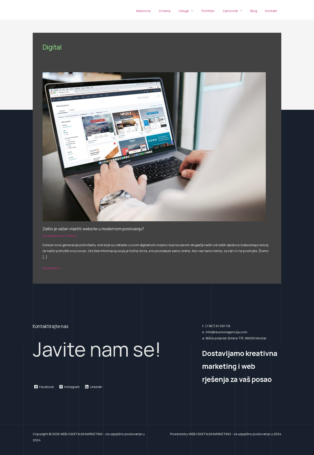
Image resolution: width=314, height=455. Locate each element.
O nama (173, 11)
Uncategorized (54, 235)
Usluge (191, 11)
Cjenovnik (234, 11)
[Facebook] (44, 387)
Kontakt (272, 11)
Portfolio (213, 11)
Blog (256, 11)
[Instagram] (70, 387)
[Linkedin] (94, 387)
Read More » (52, 267)
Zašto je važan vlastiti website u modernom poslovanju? (94, 228)
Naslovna (154, 11)
